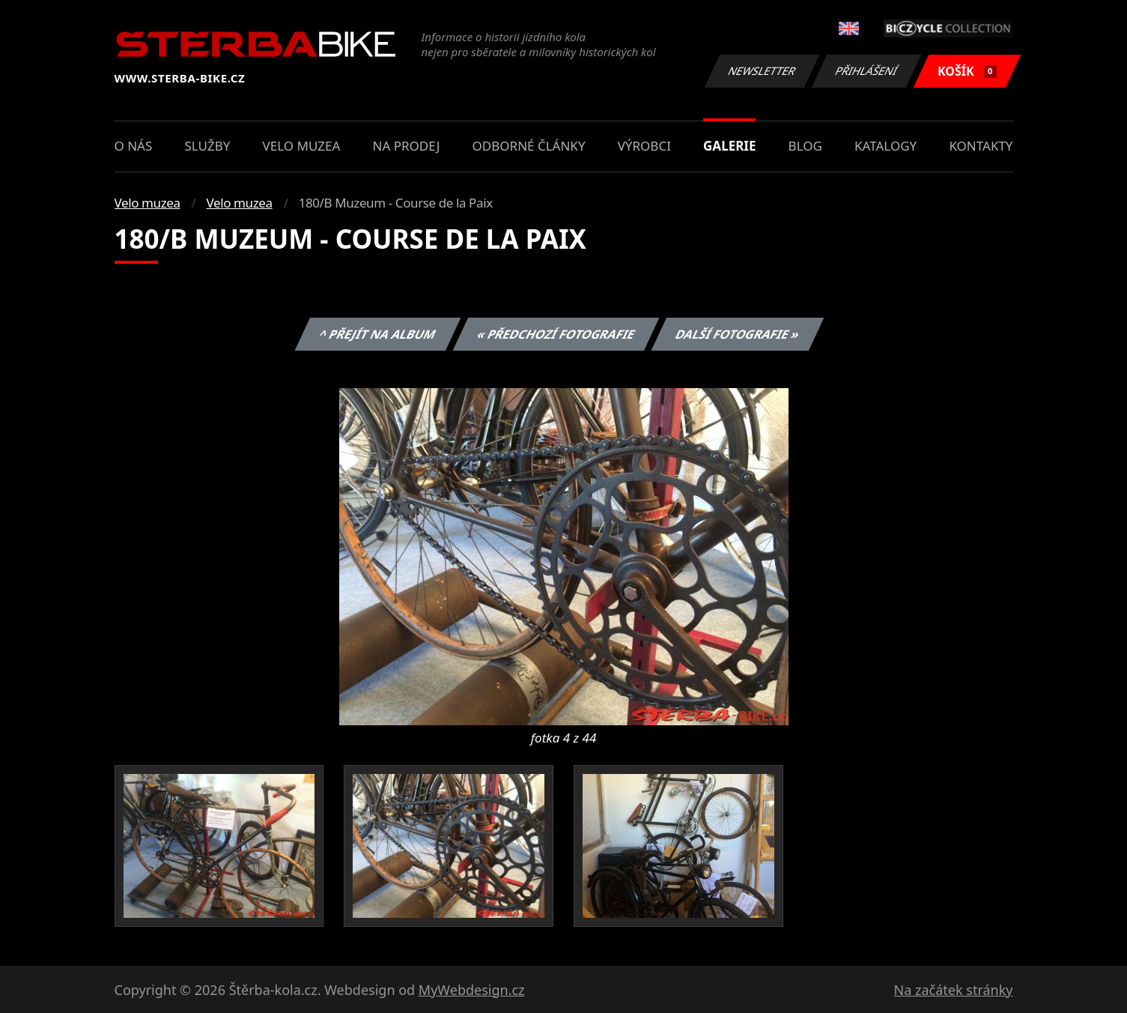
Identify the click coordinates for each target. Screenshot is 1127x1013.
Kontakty (980, 145)
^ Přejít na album (378, 334)
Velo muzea (302, 145)
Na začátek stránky (953, 990)
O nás (134, 145)
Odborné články (529, 145)
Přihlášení (867, 71)
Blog (805, 145)
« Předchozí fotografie (556, 334)
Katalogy (885, 145)
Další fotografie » (738, 334)
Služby (207, 145)
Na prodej (406, 145)
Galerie (729, 145)
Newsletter (762, 71)
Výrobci (644, 145)
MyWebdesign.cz (472, 990)
